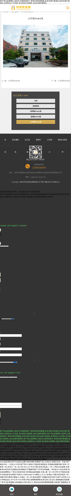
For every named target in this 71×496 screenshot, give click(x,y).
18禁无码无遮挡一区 (61, 475)
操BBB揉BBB (35, 480)
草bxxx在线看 (60, 467)
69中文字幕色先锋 (62, 472)
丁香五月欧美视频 (7, 482)
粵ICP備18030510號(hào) (50, 182)
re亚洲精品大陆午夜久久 (24, 482)
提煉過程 (36, 106)
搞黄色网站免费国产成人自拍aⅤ (38, 462)
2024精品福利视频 (33, 472)
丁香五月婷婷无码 (18, 472)
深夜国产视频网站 (61, 482)
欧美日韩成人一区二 (46, 467)
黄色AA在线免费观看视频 (43, 482)
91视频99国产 (32, 469)
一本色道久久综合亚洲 (58, 469)
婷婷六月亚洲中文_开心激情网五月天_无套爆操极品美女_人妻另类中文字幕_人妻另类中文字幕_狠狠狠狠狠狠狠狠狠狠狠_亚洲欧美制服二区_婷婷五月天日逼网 (35, 448)
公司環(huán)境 (35, 122)
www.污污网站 (33, 475)
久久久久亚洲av (46, 475)
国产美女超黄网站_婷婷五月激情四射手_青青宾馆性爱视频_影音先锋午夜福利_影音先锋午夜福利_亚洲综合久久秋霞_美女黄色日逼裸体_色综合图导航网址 (35, 2)
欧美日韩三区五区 (48, 480)
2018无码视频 (43, 469)
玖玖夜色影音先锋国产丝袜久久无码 (13, 475)
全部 (35, 101)
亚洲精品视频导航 (55, 464)
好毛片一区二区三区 (15, 467)
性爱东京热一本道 (58, 462)
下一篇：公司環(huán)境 (60, 81)
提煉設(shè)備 (36, 117)
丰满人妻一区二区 (47, 472)
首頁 (6, 12)
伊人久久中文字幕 (31, 467)
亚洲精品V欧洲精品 (18, 469)
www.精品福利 (5, 462)
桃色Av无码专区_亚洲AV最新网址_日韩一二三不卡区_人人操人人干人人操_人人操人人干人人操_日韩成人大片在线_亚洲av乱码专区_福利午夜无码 (35, 454)
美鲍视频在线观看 (62, 480)
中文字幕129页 (24, 480)
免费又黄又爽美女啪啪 (8, 477)
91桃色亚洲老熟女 (40, 464)
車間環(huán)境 (35, 111)
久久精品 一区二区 (25, 477)
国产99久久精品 (26, 464)
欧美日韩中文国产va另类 (56, 477)
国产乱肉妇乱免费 (19, 462)
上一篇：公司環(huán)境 (10, 81)
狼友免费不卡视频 (40, 477)
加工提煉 (14, 12)
